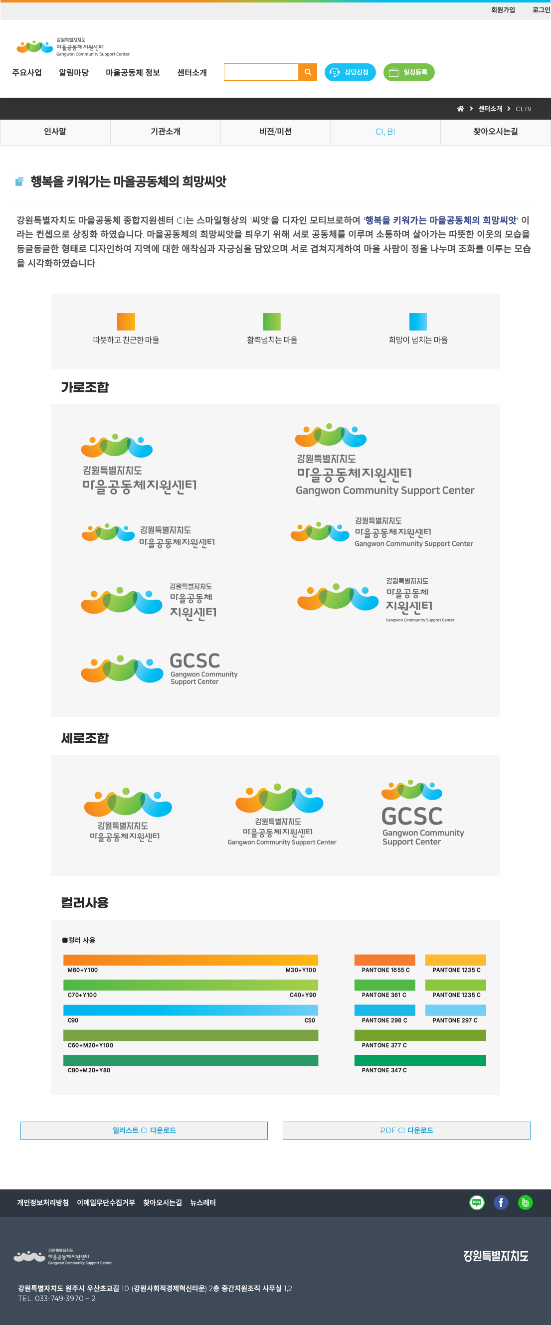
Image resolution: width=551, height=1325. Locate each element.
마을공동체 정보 (133, 73)
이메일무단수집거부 (106, 1202)
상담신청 (356, 72)
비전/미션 (275, 132)
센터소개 (192, 73)
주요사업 (27, 73)
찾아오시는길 (495, 132)
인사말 (55, 132)
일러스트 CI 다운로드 (144, 1130)
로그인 (542, 10)
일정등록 (415, 72)
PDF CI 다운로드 (406, 1130)
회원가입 (503, 10)
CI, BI (524, 109)
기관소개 (166, 132)
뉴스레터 (203, 1202)
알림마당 (74, 73)
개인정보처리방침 (43, 1202)
